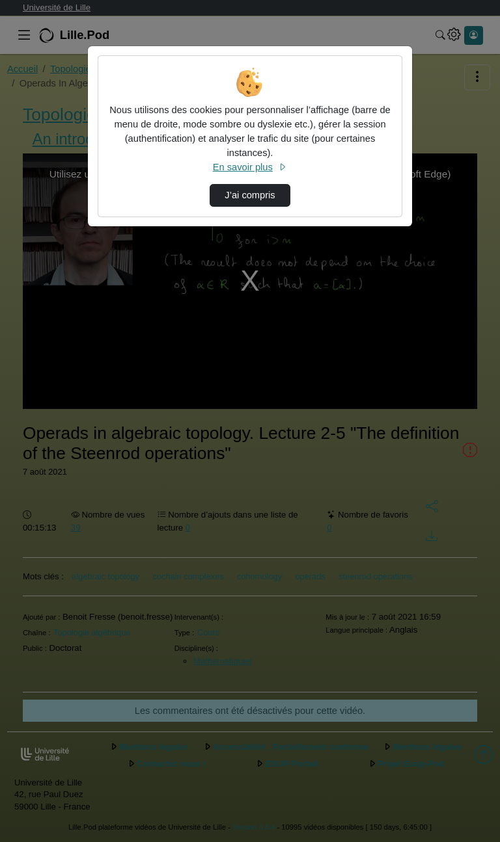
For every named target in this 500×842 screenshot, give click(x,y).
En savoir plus (250, 167)
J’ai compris (250, 195)
